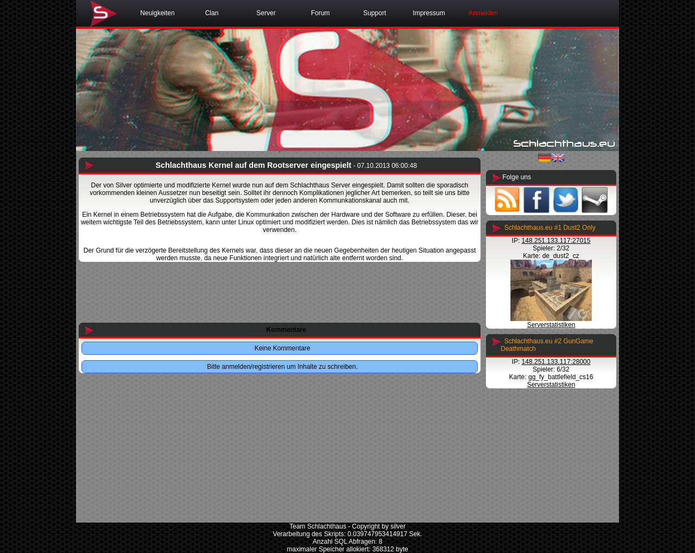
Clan (212, 13)
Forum (320, 13)
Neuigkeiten (157, 13)
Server (265, 13)
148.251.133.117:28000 (556, 362)
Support (374, 13)
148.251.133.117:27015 (556, 240)
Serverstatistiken (551, 325)
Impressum (429, 13)
